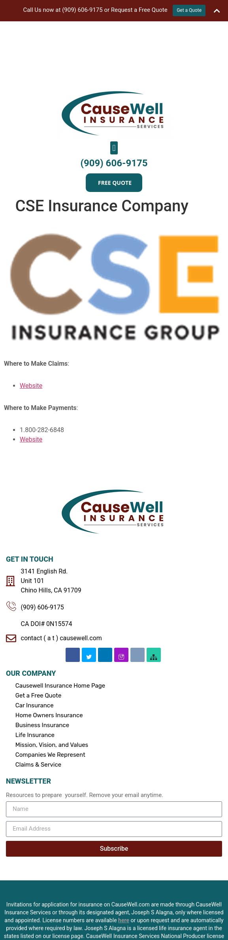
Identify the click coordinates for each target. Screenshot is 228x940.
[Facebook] (73, 594)
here (123, 859)
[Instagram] (121, 594)
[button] (114, 87)
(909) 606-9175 (114, 102)
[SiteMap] (154, 594)
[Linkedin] (105, 594)
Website (31, 325)
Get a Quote (189, 10)
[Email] (137, 594)
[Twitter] (89, 594)
